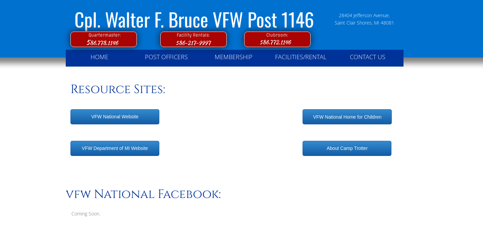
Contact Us (367, 57)
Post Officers (166, 57)
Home (99, 57)
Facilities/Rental (300, 57)
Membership (234, 57)
